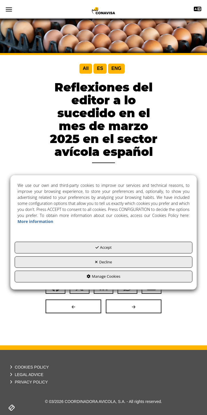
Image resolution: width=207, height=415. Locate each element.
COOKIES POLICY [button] (29, 367)
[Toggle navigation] (197, 9)
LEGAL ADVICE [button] (26, 374)
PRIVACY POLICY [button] (28, 382)
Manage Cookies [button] (103, 276)
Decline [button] (103, 262)
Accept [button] (103, 247)
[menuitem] (85, 69)
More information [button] (35, 221)
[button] (103, 10)
